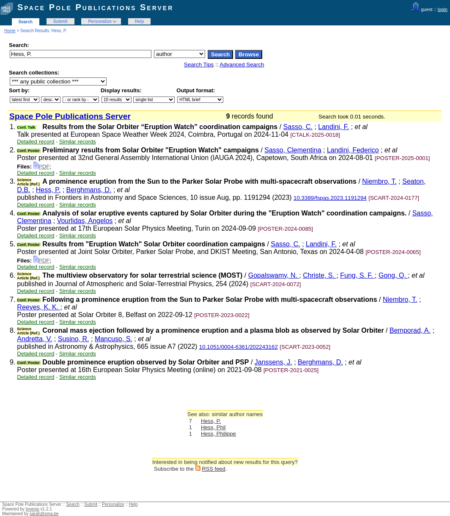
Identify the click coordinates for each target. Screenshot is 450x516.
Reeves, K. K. (38, 307)
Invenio (32, 509)
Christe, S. (319, 275)
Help (139, 21)
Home (10, 30)
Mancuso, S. (113, 338)
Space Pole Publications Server (95, 7)
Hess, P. (48, 189)
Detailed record (35, 141)
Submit (60, 21)
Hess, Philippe (218, 433)
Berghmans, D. (89, 189)
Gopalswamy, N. (273, 275)
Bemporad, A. (410, 330)
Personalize (100, 21)
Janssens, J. (273, 362)
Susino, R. (73, 338)
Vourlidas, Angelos (85, 220)
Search (26, 21)
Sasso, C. (298, 126)
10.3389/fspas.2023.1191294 (330, 198)
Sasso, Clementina (292, 150)
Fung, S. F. (357, 275)
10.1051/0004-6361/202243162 (238, 347)
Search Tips (199, 64)
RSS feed (213, 469)
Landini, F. (333, 126)
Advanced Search (242, 64)
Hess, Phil (213, 427)
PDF (41, 166)
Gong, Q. (393, 275)
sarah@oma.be (44, 513)
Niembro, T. (379, 181)
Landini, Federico (353, 150)
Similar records (77, 141)
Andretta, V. (34, 338)
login (442, 9)
